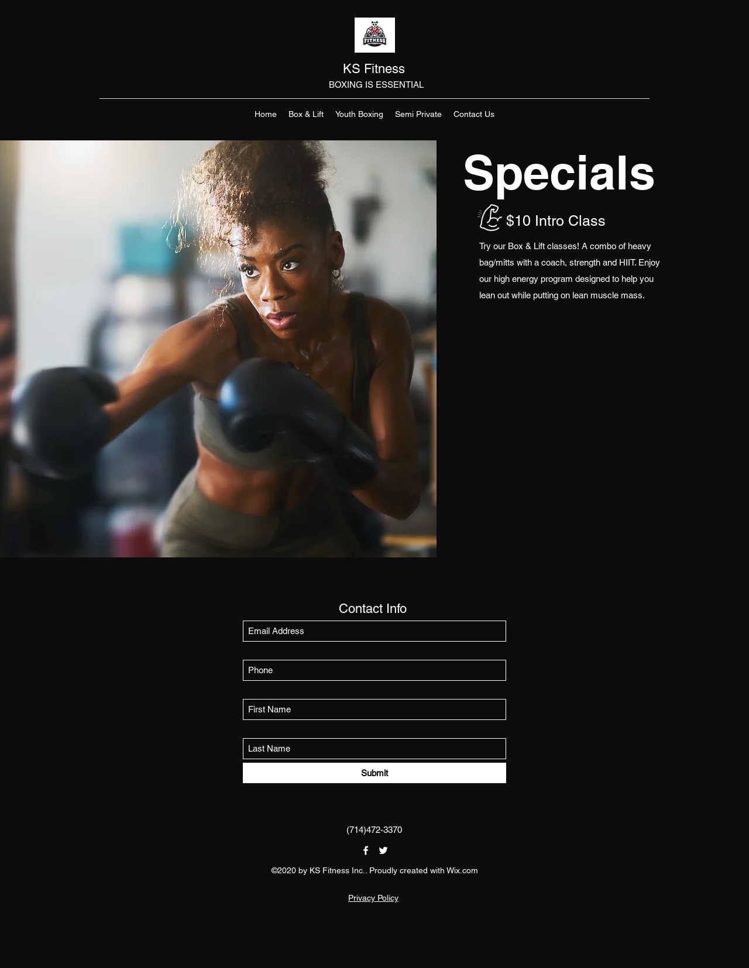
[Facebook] (366, 850)
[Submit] (374, 773)
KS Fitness (375, 68)
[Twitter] (383, 850)
